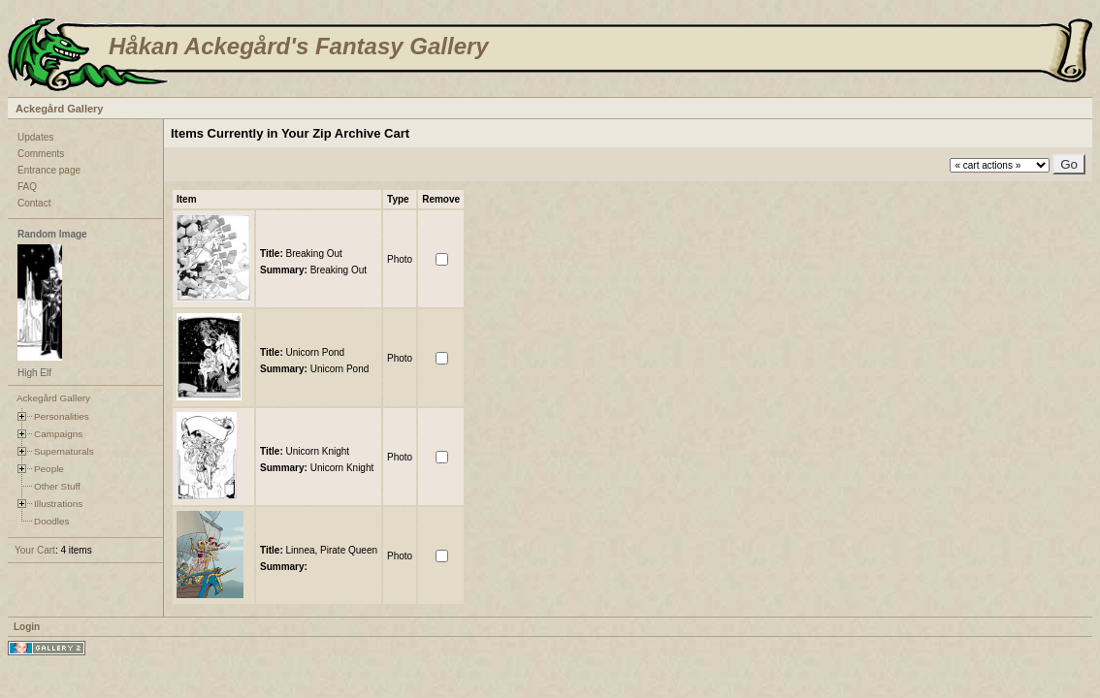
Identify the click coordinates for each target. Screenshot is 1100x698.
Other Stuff (57, 486)
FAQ (27, 186)
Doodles (51, 521)
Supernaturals (64, 451)
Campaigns (58, 433)
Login (27, 626)
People (49, 468)
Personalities (61, 416)
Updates (35, 137)
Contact (33, 203)
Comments (40, 153)
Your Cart (35, 550)
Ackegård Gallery (60, 108)
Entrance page (49, 170)
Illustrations (58, 503)
